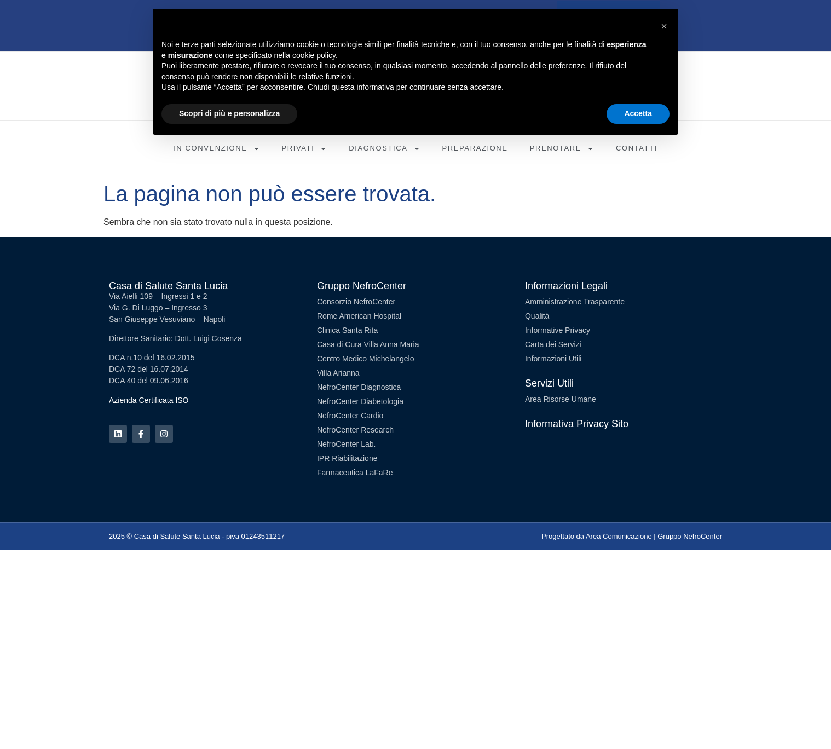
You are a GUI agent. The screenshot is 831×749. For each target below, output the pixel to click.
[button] (664, 26)
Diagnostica (384, 149)
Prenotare (562, 149)
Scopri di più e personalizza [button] (229, 113)
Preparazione (475, 148)
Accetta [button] (638, 113)
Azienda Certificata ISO (149, 400)
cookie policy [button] (314, 55)
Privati (304, 149)
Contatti (636, 148)
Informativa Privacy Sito (576, 423)
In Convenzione (216, 149)
